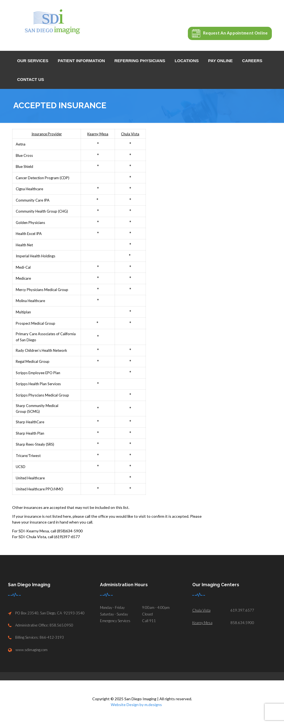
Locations (187, 60)
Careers (252, 60)
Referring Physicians (139, 60)
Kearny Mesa (202, 622)
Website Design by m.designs (136, 704)
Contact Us (30, 79)
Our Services (32, 60)
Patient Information (81, 60)
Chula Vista (201, 610)
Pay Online (220, 60)
